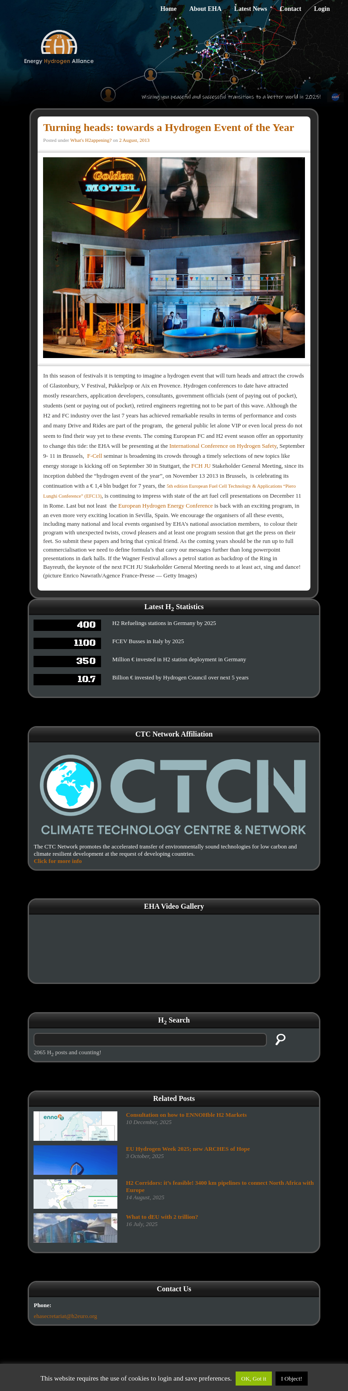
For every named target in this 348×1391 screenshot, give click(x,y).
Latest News (250, 8)
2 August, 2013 (134, 140)
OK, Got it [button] (253, 1378)
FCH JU (201, 465)
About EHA (205, 8)
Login (322, 8)
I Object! (291, 1378)
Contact (290, 8)
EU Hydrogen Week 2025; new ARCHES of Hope (188, 1148)
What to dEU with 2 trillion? (162, 1216)
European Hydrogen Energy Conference (165, 505)
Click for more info (58, 861)
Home (168, 8)
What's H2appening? (90, 140)
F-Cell (94, 455)
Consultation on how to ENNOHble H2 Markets (186, 1114)
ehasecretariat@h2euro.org (65, 1316)
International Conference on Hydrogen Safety (223, 445)
